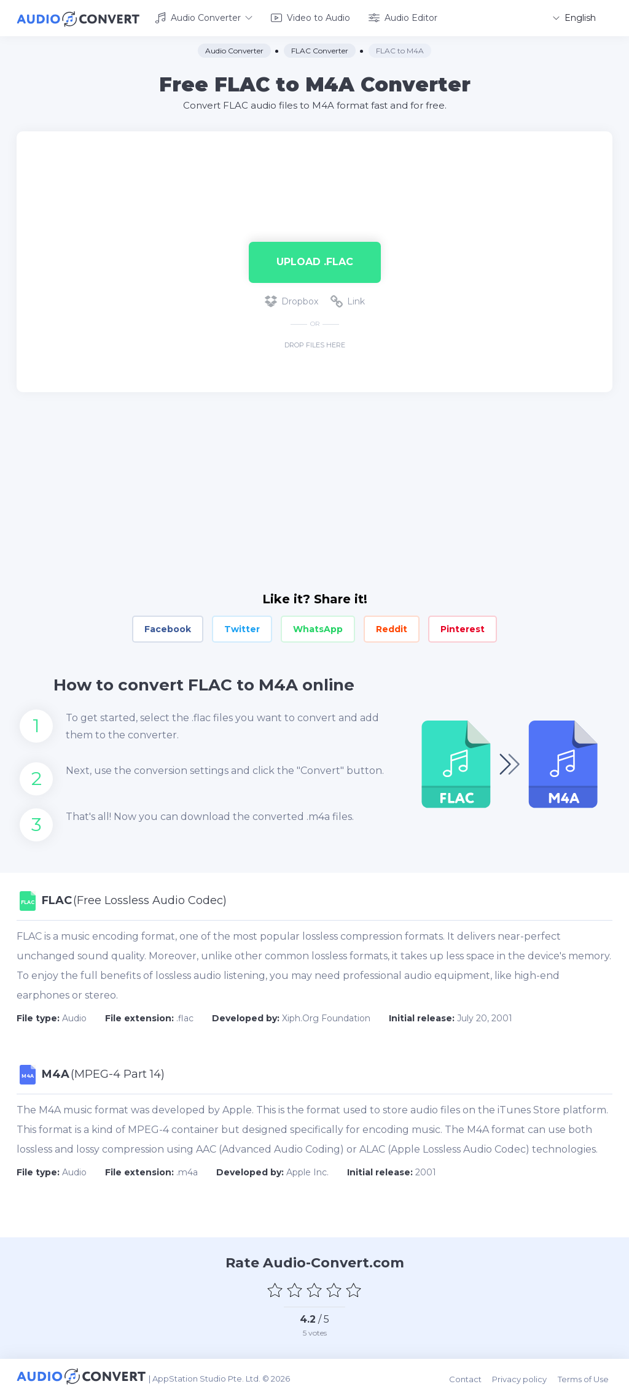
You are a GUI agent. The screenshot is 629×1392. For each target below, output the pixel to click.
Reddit (391, 627)
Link (347, 299)
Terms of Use (586, 1375)
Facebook (167, 627)
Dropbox (291, 299)
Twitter (242, 627)
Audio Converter (203, 17)
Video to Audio (310, 17)
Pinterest (462, 627)
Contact (472, 1375)
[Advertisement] (314, 169)
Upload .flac (314, 260)
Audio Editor (403, 17)
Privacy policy (525, 1375)
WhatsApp (318, 627)
